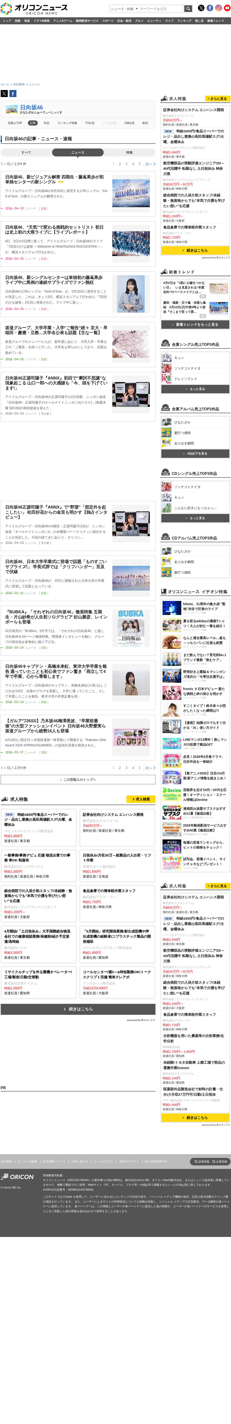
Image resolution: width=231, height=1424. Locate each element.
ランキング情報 (67, 123)
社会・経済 (124, 20)
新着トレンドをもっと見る (195, 324)
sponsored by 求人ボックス (141, 1020)
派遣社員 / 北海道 (117, 865)
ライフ (169, 20)
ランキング (184, 20)
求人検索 (143, 799)
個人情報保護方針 (156, 1161)
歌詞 (145, 123)
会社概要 (6, 1161)
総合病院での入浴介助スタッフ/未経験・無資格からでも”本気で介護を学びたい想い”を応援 (194, 200)
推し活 (199, 20)
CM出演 (130, 123)
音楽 (27, 20)
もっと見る (195, 389)
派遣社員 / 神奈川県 (117, 898)
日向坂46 (31, 107)
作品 (46, 123)
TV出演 (89, 123)
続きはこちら (81, 1009)
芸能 (17, 20)
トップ (7, 20)
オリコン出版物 (27, 1161)
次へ (148, 164)
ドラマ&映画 (42, 20)
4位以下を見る (195, 453)
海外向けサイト (129, 1161)
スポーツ (108, 20)
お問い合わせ (79, 1161)
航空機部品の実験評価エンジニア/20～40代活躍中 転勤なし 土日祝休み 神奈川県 (193, 168)
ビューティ (154, 20)
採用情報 (203, 1161)
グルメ (139, 20)
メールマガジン (104, 1161)
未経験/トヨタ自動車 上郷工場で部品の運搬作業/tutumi (194, 1065)
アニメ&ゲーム (62, 20)
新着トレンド (215, 20)
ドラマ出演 (109, 123)
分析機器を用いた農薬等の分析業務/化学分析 (193, 1038)
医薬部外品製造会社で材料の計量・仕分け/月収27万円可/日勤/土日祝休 (193, 1091)
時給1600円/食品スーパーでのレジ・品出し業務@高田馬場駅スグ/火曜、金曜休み (193, 136)
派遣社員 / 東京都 (38, 827)
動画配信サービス (87, 20)
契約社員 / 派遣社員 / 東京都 (117, 822)
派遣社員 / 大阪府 (38, 903)
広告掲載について (54, 1161)
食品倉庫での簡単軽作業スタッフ (189, 227)
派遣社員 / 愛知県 (117, 944)
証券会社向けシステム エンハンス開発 (193, 110)
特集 (129, 152)
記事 (33, 123)
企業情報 (221, 1161)
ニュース (77, 152)
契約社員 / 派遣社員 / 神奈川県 (38, 865)
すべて (26, 152)
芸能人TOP (15, 123)
